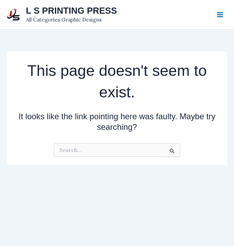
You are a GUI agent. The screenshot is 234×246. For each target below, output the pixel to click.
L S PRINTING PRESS (71, 10)
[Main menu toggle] (220, 15)
